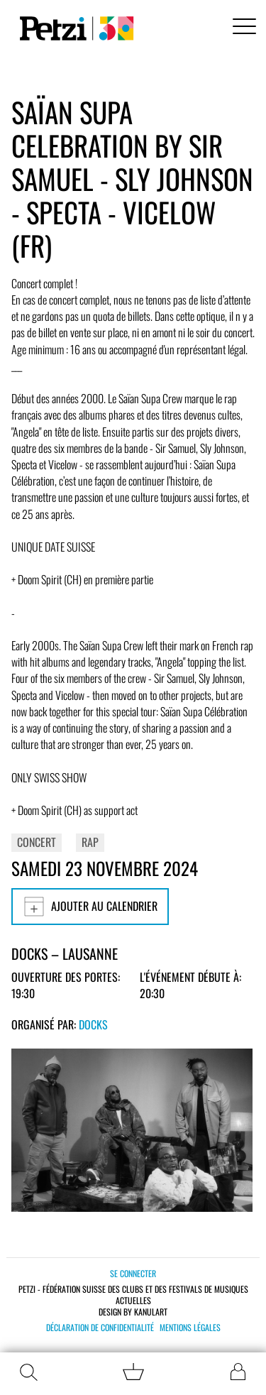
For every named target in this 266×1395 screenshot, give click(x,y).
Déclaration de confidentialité (100, 1327)
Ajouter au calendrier (90, 906)
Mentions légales (190, 1327)
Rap (90, 841)
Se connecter (133, 1273)
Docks (93, 1024)
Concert (36, 841)
